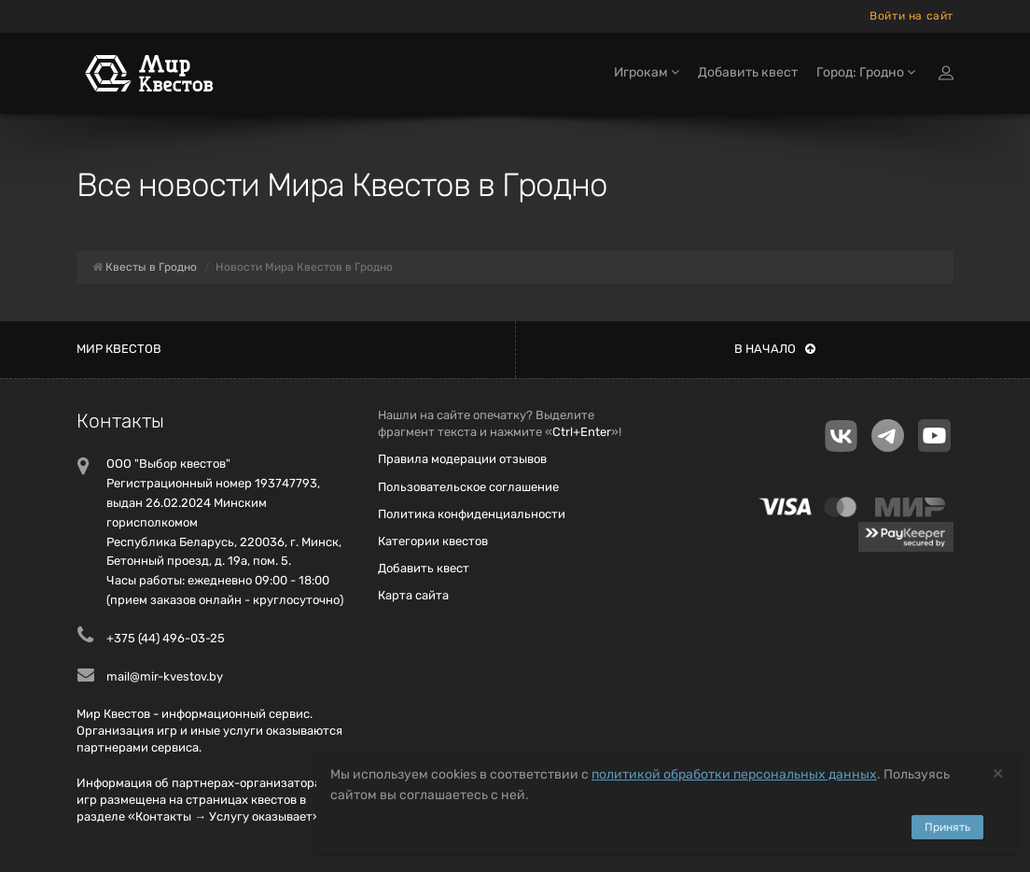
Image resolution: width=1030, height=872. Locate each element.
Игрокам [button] (646, 72)
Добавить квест (748, 72)
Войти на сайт (911, 15)
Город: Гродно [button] (865, 72)
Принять (947, 827)
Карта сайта (413, 595)
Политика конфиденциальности (471, 514)
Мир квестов (119, 349)
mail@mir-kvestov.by (164, 676)
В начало (774, 349)
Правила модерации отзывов (462, 459)
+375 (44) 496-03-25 (165, 638)
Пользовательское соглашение (468, 487)
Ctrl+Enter (581, 432)
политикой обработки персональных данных (734, 774)
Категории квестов (433, 541)
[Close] (998, 772)
